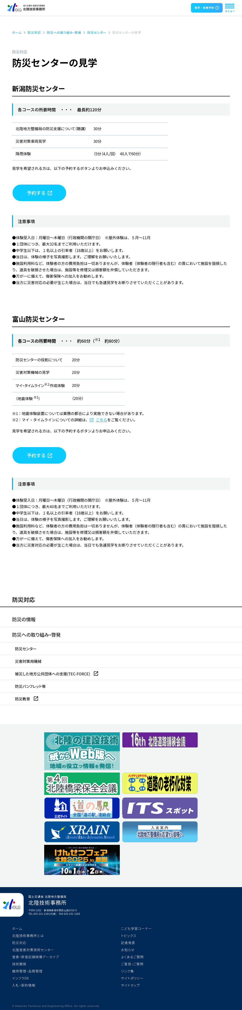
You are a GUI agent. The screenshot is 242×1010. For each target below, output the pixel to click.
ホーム (17, 928)
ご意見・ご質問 (132, 964)
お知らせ (127, 949)
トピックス (128, 935)
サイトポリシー (132, 978)
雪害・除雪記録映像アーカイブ (35, 956)
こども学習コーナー (136, 928)
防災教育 (23, 699)
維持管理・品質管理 (27, 971)
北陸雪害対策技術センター (33, 949)
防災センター (25, 649)
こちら (101, 420)
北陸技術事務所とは (28, 935)
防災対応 (23, 600)
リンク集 (127, 971)
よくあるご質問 (132, 956)
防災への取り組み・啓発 (36, 634)
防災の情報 (23, 619)
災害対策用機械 (28, 661)
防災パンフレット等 (30, 686)
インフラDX (20, 978)
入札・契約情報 (23, 985)
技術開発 (19, 964)
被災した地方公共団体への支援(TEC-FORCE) (53, 674)
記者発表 (128, 942)
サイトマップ (130, 985)
